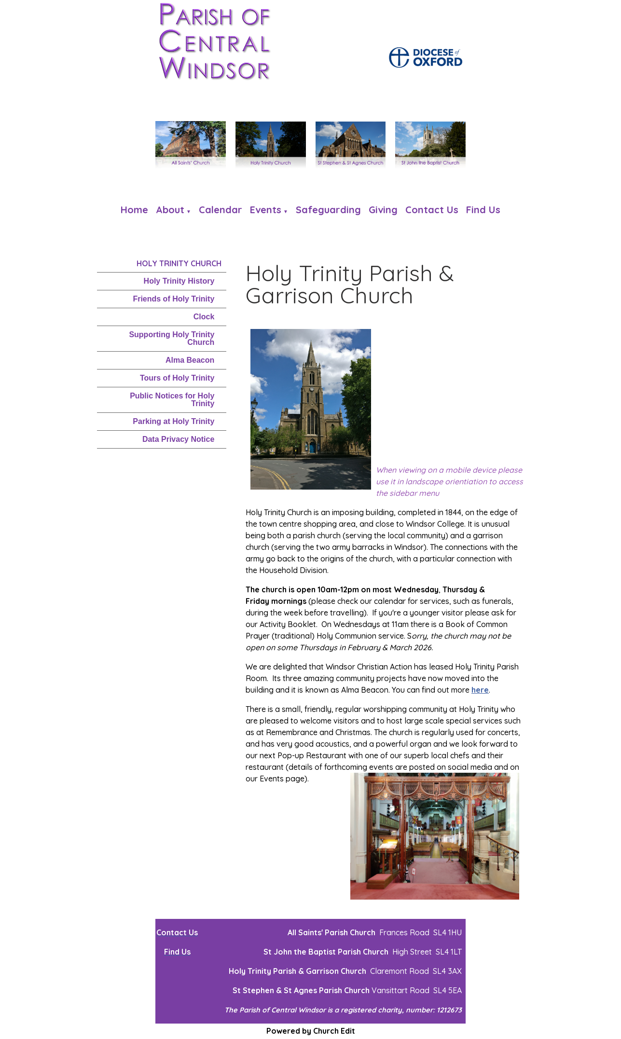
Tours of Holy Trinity (177, 378)
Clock (204, 317)
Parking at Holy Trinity (173, 421)
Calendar (220, 210)
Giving (383, 210)
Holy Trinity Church (179, 263)
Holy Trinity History (179, 281)
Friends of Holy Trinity (173, 299)
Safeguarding (328, 210)
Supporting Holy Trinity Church (171, 338)
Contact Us (431, 210)
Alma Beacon (190, 360)
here (480, 690)
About (170, 210)
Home (134, 210)
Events (265, 210)
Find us (483, 210)
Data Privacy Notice (178, 439)
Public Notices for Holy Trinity (172, 400)
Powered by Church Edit (310, 1031)
